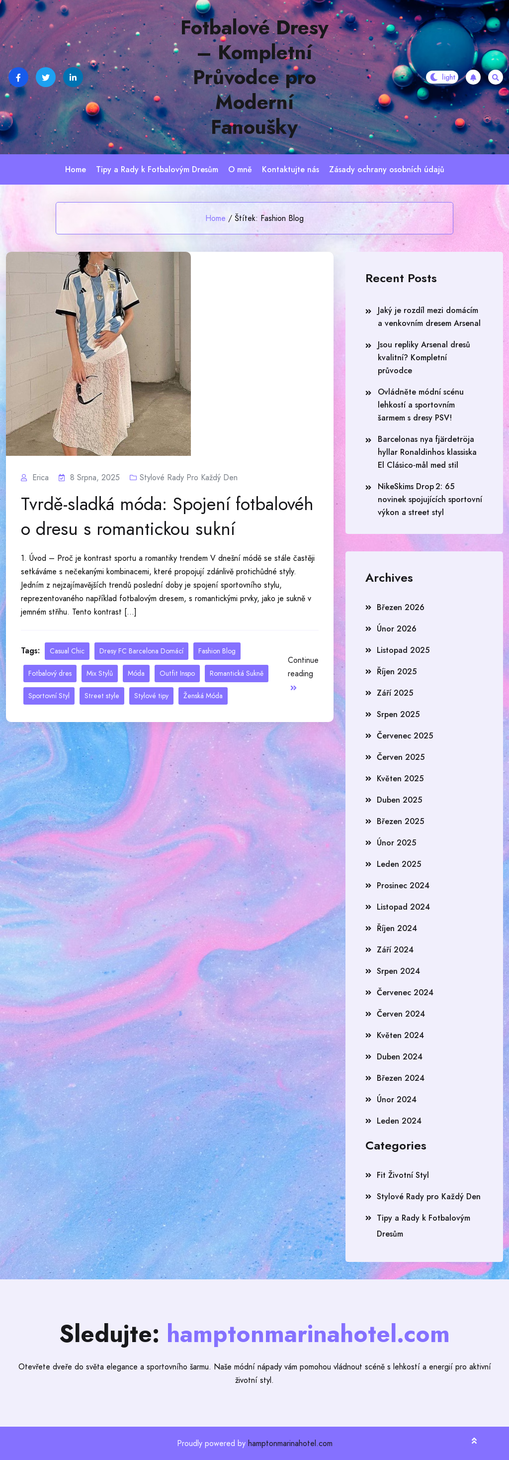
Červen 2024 (401, 1014)
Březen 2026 (400, 607)
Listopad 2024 (403, 907)
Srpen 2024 (398, 971)
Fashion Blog (217, 651)
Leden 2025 (399, 864)
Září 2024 (395, 949)
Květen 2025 (400, 778)
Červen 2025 (400, 757)
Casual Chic (67, 651)
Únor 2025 (396, 842)
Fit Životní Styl (403, 1175)
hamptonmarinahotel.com (290, 1443)
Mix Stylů (99, 673)
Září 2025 (395, 693)
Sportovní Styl (49, 696)
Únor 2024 (397, 1099)
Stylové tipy (151, 696)
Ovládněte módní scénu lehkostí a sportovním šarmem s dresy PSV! (421, 404)
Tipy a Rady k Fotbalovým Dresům (157, 169)
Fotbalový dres (50, 673)
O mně (240, 169)
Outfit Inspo (177, 673)
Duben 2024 (400, 1056)
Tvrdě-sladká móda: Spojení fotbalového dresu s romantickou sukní (167, 516)
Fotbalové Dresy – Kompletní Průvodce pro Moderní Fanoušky (254, 77)
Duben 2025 (399, 800)
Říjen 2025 (397, 671)
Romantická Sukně (236, 673)
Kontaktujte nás (290, 169)
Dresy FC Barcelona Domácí (141, 651)
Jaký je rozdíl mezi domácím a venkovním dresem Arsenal (429, 317)
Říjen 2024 (397, 928)
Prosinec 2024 (403, 885)
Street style (102, 696)
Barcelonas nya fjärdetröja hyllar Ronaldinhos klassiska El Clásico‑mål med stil (427, 452)
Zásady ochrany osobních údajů (386, 169)
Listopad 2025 (403, 650)
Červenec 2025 (405, 735)
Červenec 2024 (405, 992)
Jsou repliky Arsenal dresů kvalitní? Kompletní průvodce (424, 357)
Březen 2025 (400, 821)
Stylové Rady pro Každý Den (189, 477)
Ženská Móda (203, 696)
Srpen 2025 (398, 714)
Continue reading (303, 673)
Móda (136, 673)
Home (75, 169)
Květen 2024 (400, 1035)
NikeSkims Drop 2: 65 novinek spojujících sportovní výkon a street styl (430, 499)
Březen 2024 (400, 1078)
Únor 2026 (397, 628)
